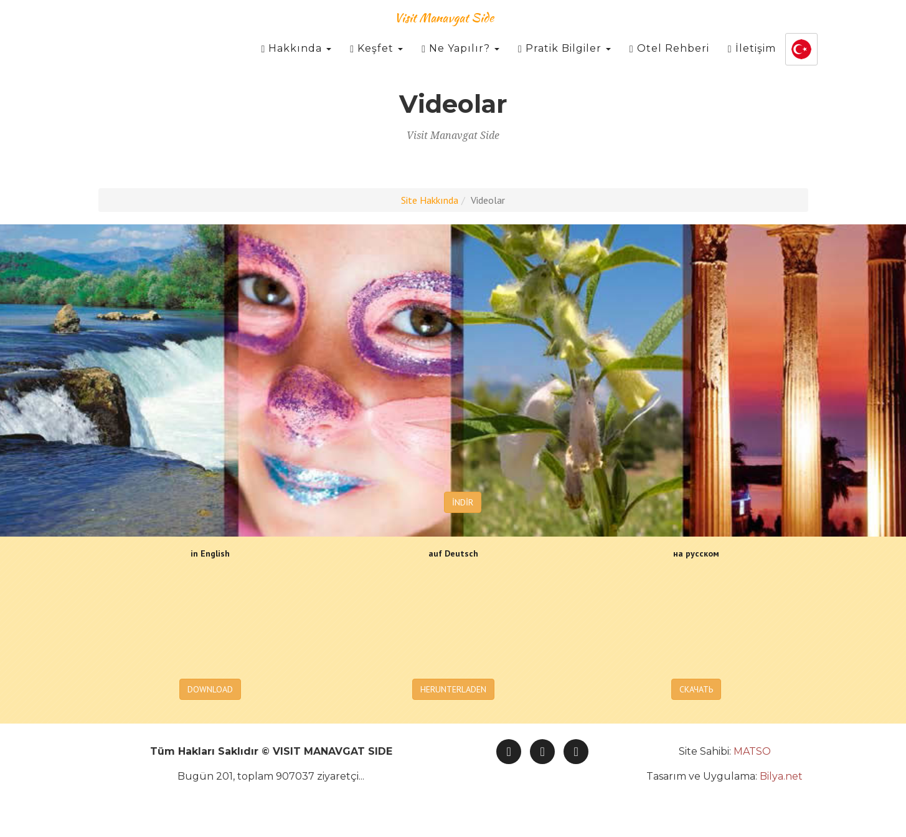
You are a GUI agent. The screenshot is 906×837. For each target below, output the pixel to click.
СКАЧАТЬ (696, 689)
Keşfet (376, 62)
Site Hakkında (429, 200)
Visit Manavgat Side (444, 30)
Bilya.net (781, 776)
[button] (801, 63)
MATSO (752, 751)
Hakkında (296, 62)
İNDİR (462, 502)
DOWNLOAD (210, 689)
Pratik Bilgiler (564, 62)
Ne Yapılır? (460, 62)
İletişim (752, 62)
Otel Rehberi (669, 62)
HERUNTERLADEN (453, 689)
